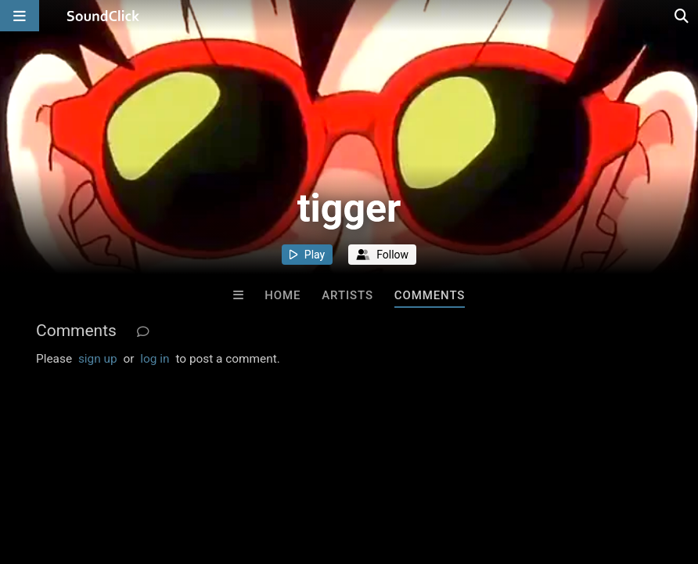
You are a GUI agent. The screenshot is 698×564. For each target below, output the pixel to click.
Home (282, 295)
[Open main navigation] (19, 15)
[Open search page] (682, 15)
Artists (347, 295)
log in (154, 359)
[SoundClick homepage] (103, 15)
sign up (97, 359)
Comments (430, 295)
